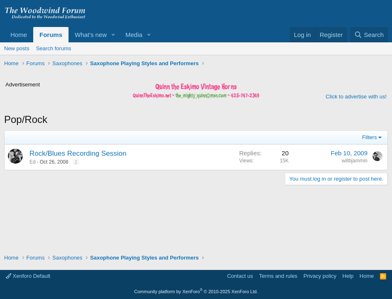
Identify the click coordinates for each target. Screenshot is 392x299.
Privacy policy (320, 276)
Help (348, 276)
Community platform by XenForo (196, 291)
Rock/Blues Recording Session (77, 153)
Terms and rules (278, 276)
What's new (91, 34)
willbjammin (355, 161)
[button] (113, 34)
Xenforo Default (28, 276)
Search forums (53, 48)
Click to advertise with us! (356, 96)
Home (18, 34)
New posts (16, 48)
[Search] (369, 34)
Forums (50, 34)
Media (133, 34)
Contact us (240, 276)
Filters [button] (369, 137)
